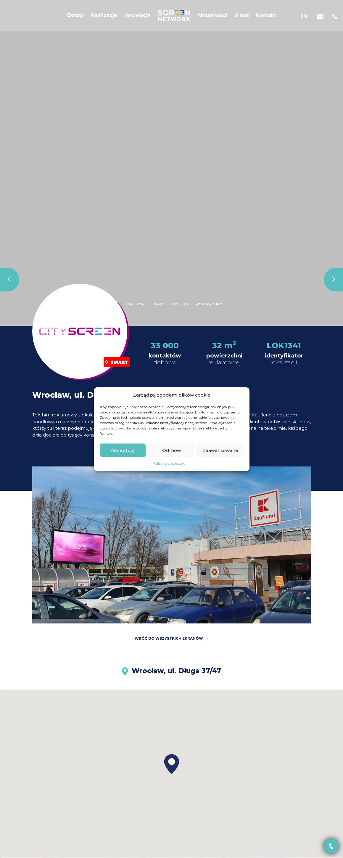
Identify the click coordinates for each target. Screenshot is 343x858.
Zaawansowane (220, 450)
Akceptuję (122, 450)
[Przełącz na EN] (303, 17)
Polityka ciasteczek (168, 463)
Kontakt (266, 17)
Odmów (171, 450)
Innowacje (137, 17)
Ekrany (75, 17)
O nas (241, 17)
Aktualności (212, 17)
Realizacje (104, 17)
